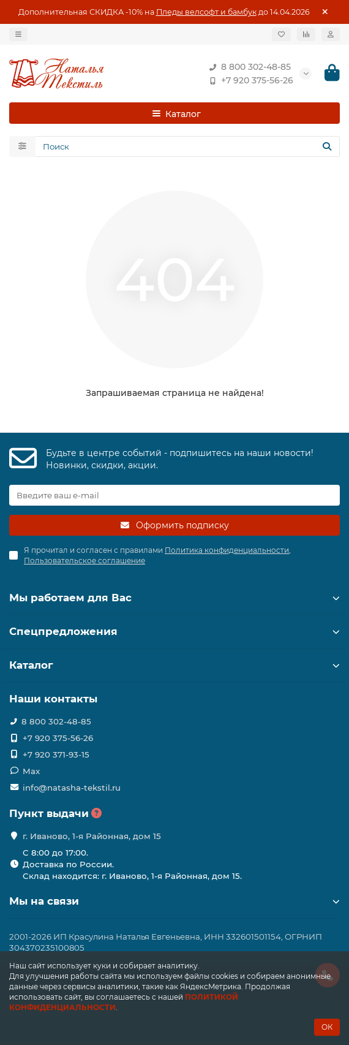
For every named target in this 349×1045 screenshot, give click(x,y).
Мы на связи (174, 901)
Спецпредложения (174, 631)
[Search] (188, 146)
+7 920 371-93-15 (56, 754)
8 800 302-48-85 (247, 67)
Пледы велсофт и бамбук (206, 12)
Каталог (174, 665)
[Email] (174, 495)
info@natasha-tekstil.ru (72, 787)
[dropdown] (18, 34)
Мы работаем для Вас (174, 597)
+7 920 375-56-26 (248, 80)
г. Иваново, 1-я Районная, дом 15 (92, 836)
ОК (326, 1027)
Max (31, 771)
